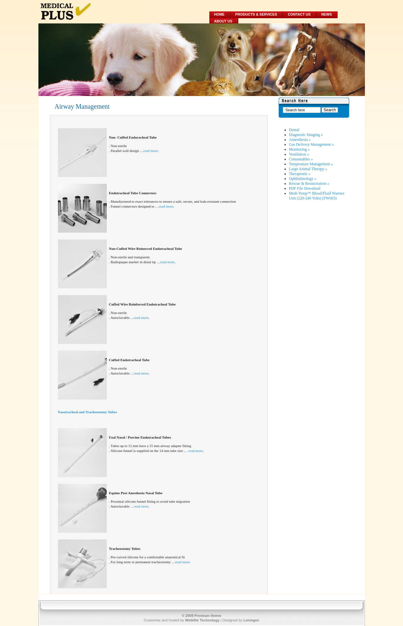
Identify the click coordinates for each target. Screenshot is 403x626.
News (326, 14)
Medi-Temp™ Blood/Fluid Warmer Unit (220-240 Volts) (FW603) (316, 195)
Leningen (251, 620)
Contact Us (299, 14)
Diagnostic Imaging (306, 134)
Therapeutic (300, 173)
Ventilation (299, 154)
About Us (223, 21)
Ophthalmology (302, 178)
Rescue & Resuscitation (309, 183)
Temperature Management (311, 164)
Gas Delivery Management (311, 144)
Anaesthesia (300, 139)
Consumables (301, 159)
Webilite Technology (202, 620)
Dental (294, 130)
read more (151, 151)
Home (219, 14)
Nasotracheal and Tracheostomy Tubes (87, 412)
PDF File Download (305, 188)
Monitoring (299, 149)
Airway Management (82, 106)
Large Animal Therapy (308, 169)
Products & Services (256, 14)
